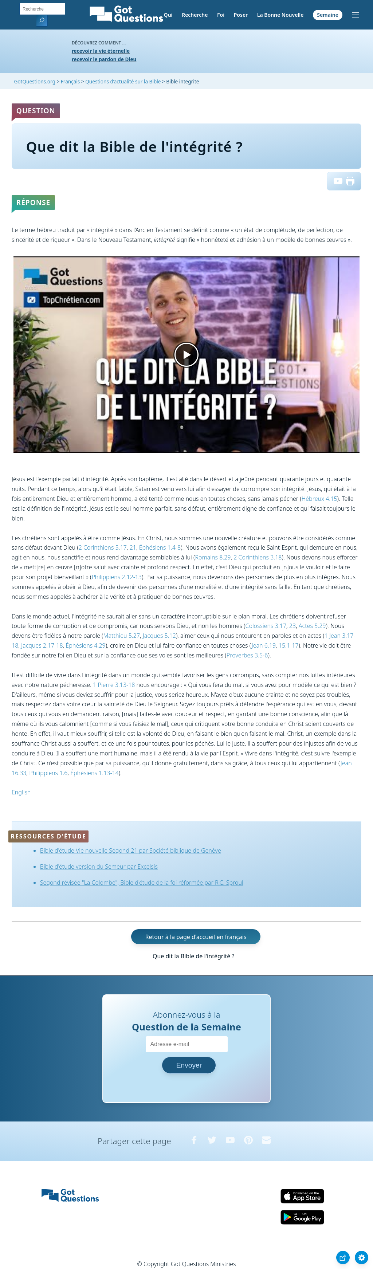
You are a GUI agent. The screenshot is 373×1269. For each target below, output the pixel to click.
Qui (168, 14)
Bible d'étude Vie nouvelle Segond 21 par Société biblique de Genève (130, 850)
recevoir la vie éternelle (101, 50)
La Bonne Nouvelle (280, 14)
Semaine (327, 14)
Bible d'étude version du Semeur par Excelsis (99, 867)
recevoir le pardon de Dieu (104, 59)
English (21, 792)
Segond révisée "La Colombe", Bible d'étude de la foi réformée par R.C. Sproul (141, 883)
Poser (241, 14)
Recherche (195, 14)
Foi (220, 14)
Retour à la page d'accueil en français (196, 937)
